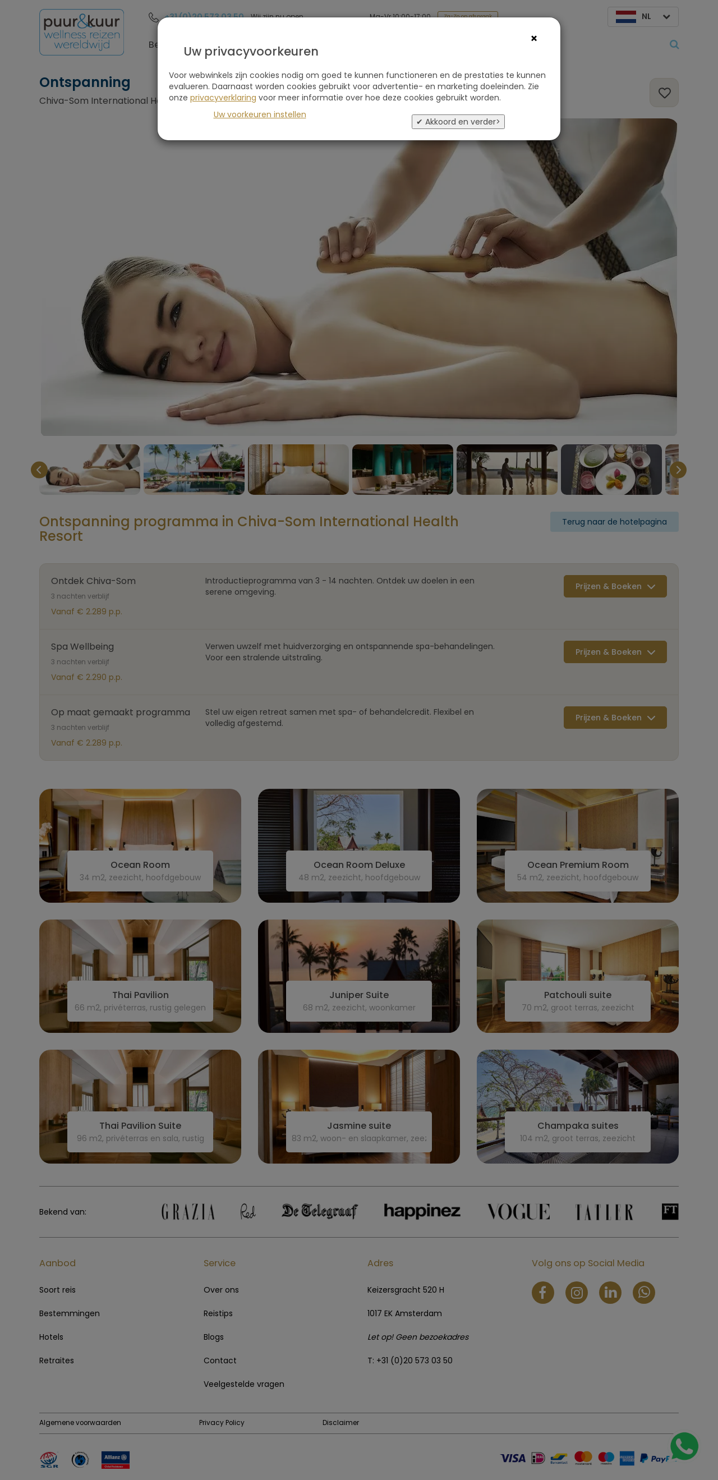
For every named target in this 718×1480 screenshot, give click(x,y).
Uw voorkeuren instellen (260, 114)
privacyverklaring (223, 97)
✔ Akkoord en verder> (458, 121)
